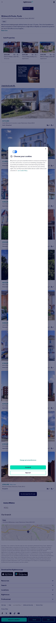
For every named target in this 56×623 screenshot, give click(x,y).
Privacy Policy (46, 605)
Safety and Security (26, 605)
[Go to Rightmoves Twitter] (6, 609)
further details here (25, 613)
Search (3, 585)
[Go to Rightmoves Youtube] (19, 609)
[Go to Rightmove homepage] (28, 2)
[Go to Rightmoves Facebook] (2, 609)
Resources (5, 581)
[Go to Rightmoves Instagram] (10, 609)
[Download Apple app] (7, 574)
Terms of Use (37, 605)
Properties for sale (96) (8, 85)
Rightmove (5, 595)
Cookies (16, 605)
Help (10, 605)
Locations (5, 590)
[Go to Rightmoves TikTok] (15, 609)
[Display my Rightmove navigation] (54, 2)
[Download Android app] (21, 574)
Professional (6, 599)
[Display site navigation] (2, 2)
